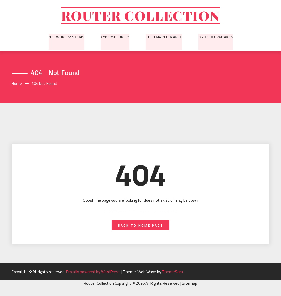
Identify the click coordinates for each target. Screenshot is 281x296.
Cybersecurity (115, 37)
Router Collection (140, 16)
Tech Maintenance (164, 37)
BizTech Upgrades (215, 37)
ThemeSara (172, 272)
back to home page (140, 226)
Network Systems (66, 37)
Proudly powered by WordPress (93, 272)
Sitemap (189, 284)
